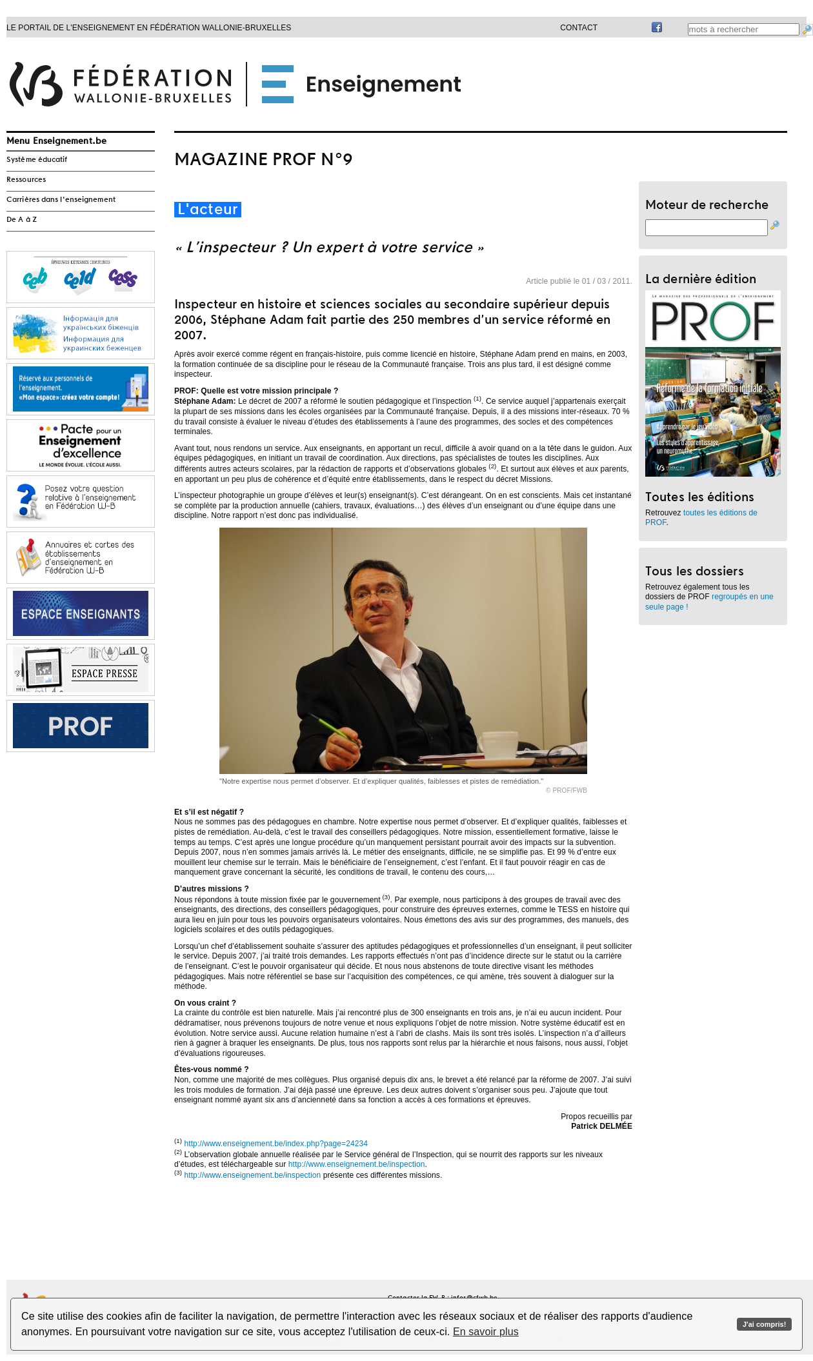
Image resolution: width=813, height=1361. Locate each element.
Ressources (26, 180)
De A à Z (21, 220)
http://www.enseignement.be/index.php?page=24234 (276, 1143)
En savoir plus (486, 1331)
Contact (578, 27)
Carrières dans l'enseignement (60, 200)
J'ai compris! (764, 1324)
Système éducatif (37, 160)
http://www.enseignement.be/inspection (356, 1164)
